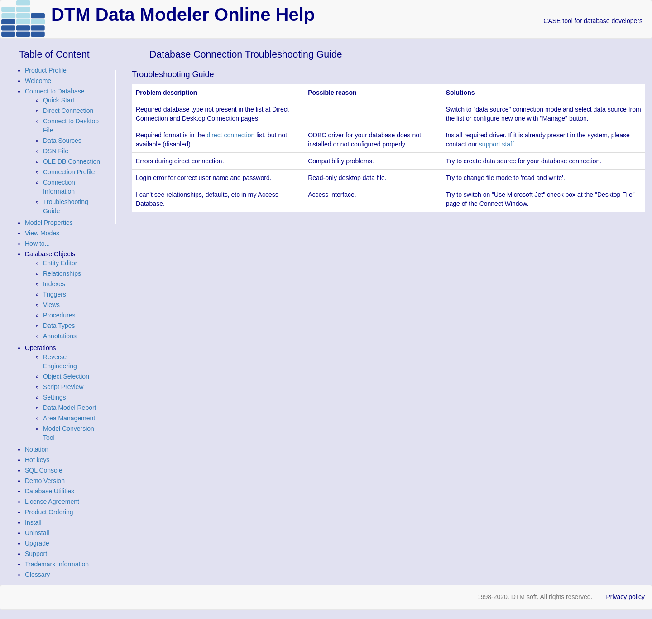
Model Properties (49, 222)
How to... (37, 243)
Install (33, 522)
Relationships (62, 273)
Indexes (54, 284)
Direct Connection (68, 110)
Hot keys (37, 459)
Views (51, 304)
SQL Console (43, 470)
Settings (54, 397)
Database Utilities (49, 491)
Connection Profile (69, 171)
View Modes (42, 233)
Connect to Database (55, 91)
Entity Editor (60, 263)
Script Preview (63, 386)
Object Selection (66, 376)
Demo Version (45, 480)
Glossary (37, 574)
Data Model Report (69, 407)
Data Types (59, 325)
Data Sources (62, 140)
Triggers (54, 294)
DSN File (55, 151)
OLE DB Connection (71, 161)
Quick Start (58, 100)
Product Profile (46, 70)
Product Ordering (49, 512)
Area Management (69, 418)
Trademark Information (57, 564)
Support (36, 553)
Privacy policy (625, 596)
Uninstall (37, 532)
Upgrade (37, 543)
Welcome (38, 80)
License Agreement (52, 501)
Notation (36, 449)
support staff (496, 144)
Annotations (60, 336)
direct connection (230, 135)
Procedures (59, 315)
